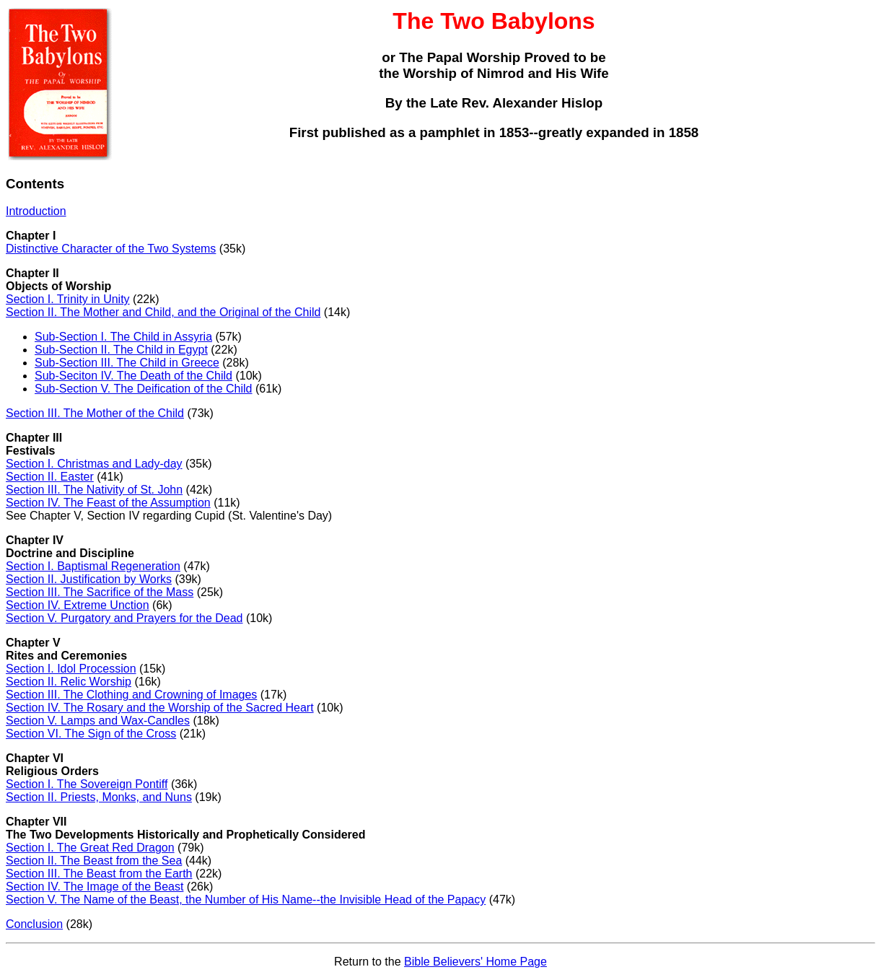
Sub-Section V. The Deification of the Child (144, 388)
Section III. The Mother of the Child (95, 413)
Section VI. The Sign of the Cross (91, 733)
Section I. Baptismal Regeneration (93, 566)
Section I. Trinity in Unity (68, 299)
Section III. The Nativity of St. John (94, 490)
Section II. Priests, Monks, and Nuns (99, 797)
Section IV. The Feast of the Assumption (108, 502)
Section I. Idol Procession (71, 668)
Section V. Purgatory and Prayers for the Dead (124, 618)
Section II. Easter (50, 477)
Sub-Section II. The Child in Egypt (121, 350)
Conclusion (34, 924)
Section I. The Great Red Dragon (90, 847)
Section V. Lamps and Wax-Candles (98, 720)
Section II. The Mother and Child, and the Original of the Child (163, 312)
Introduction (36, 211)
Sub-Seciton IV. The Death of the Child (133, 375)
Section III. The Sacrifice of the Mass (99, 592)
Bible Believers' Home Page (475, 961)
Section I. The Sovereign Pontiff (86, 784)
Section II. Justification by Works (89, 579)
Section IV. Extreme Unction (77, 605)
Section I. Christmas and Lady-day (94, 464)
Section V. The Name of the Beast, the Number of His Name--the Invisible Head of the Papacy (246, 899)
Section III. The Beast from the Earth (99, 873)
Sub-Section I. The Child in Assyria (123, 337)
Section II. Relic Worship (68, 681)
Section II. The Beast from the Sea (94, 860)
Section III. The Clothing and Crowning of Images (131, 694)
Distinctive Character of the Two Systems (111, 248)
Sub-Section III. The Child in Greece (127, 362)
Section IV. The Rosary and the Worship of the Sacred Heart (160, 707)
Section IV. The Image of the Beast (94, 886)
